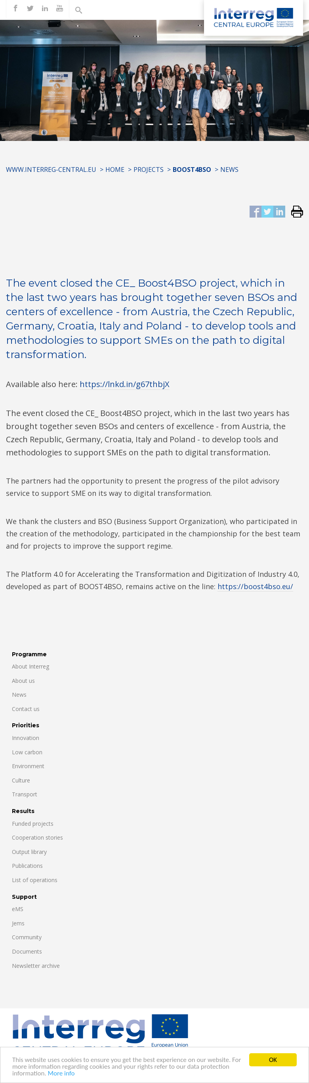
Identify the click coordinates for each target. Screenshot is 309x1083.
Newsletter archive (36, 965)
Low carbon (27, 752)
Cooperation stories (37, 837)
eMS (17, 909)
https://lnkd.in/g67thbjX (125, 384)
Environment (28, 766)
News (229, 169)
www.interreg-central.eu (51, 169)
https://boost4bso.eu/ (255, 586)
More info (61, 1074)
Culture (21, 780)
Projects (149, 169)
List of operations (34, 880)
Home (114, 169)
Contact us (26, 709)
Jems (18, 923)
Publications (27, 865)
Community (27, 937)
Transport (24, 794)
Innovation (25, 738)
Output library (29, 852)
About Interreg (30, 666)
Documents (27, 951)
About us (23, 680)
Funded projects (32, 823)
